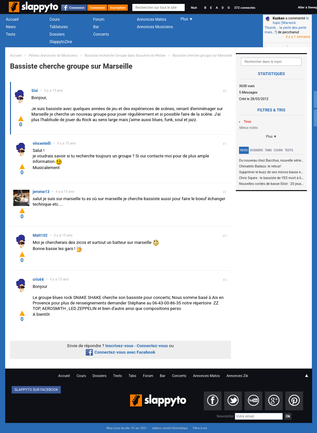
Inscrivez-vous (119, 345)
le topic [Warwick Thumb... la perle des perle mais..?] (287, 25)
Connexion (76, 7)
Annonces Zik (237, 376)
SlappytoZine (60, 42)
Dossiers (57, 34)
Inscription (118, 7)
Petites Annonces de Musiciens (53, 55)
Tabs (268, 150)
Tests (10, 34)
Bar (96, 27)
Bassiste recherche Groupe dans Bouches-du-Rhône (125, 55)
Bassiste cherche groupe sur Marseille (202, 55)
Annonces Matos (151, 19)
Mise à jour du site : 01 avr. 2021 (126, 428)
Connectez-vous (152, 345)
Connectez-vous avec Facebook (120, 352)
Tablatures (58, 27)
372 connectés (244, 7)
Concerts (101, 34)
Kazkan (278, 18)
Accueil (12, 19)
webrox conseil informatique (170, 428)
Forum (98, 19)
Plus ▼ (271, 136)
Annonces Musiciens (155, 27)
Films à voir (200, 428)
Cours (54, 19)
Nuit (194, 7)
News (11, 27)
